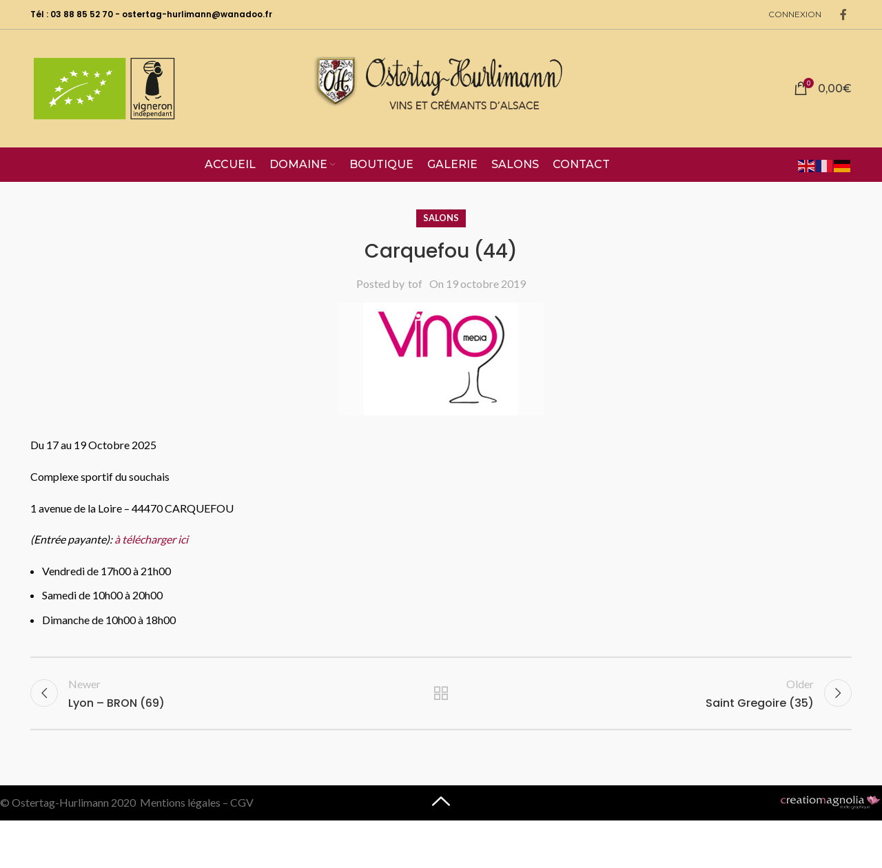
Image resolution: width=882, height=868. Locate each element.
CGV (242, 802)
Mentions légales (180, 802)
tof (415, 283)
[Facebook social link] (843, 14)
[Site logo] (441, 86)
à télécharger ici (151, 539)
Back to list (441, 693)
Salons (441, 217)
